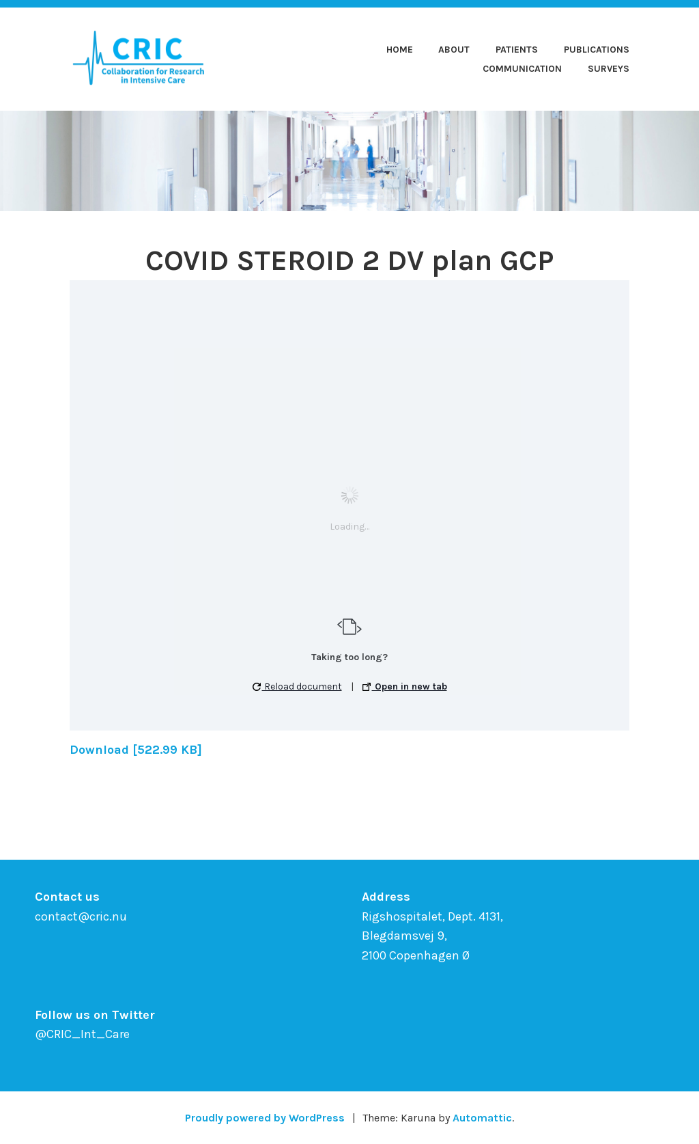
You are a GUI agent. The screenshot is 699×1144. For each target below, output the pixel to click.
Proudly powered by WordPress (265, 1117)
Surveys (608, 68)
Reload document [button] (297, 686)
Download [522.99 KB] (136, 749)
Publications (596, 49)
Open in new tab (404, 686)
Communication (522, 68)
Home (399, 49)
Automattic (482, 1117)
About (454, 49)
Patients (517, 49)
